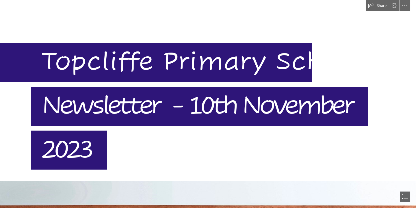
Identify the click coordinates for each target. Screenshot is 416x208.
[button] (377, 5)
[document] (208, 104)
